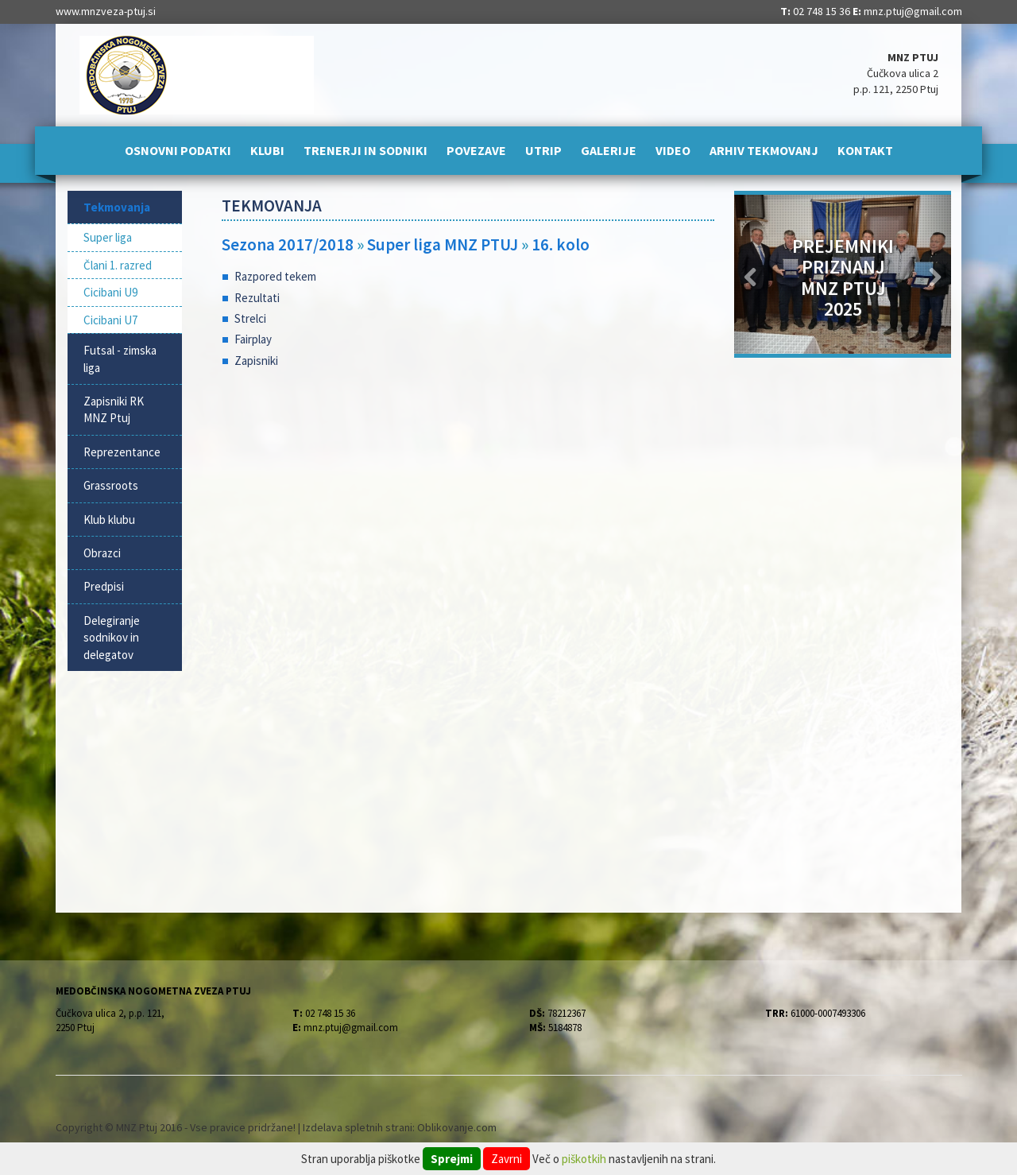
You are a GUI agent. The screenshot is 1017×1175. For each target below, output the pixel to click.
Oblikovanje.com (457, 1127)
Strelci (250, 318)
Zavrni (506, 1158)
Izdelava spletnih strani (357, 1127)
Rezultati (257, 297)
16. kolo (561, 244)
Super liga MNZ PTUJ (444, 244)
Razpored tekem (275, 276)
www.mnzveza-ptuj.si (106, 11)
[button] (750, 274)
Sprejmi (452, 1158)
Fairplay (253, 339)
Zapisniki (256, 360)
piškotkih (584, 1158)
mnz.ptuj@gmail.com (913, 11)
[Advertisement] (468, 508)
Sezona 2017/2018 (288, 244)
